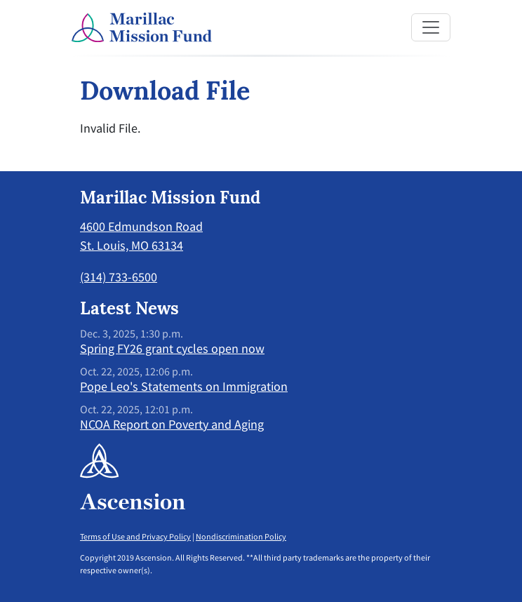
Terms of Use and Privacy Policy (135, 536)
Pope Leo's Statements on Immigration (184, 386)
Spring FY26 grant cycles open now (172, 348)
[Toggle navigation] (430, 27)
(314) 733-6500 (118, 277)
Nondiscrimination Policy (241, 536)
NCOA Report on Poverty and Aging (172, 424)
